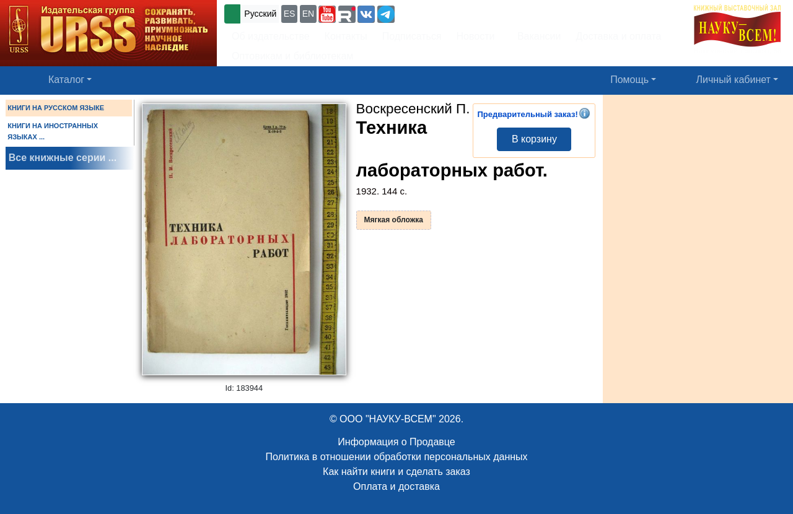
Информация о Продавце (396, 442)
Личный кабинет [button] (733, 79)
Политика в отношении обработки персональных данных (396, 456)
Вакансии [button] (535, 36)
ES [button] (290, 14)
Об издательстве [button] (271, 36)
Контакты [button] (346, 36)
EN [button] (308, 14)
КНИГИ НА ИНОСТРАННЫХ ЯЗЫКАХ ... (52, 131)
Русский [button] (260, 14)
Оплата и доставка (396, 486)
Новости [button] (476, 36)
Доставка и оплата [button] (618, 36)
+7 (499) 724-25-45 (442, 12)
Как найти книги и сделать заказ (396, 471)
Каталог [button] (66, 79)
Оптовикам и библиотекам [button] (292, 56)
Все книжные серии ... (62, 157)
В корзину (534, 139)
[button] (327, 14)
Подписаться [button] (412, 36)
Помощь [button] (629, 79)
